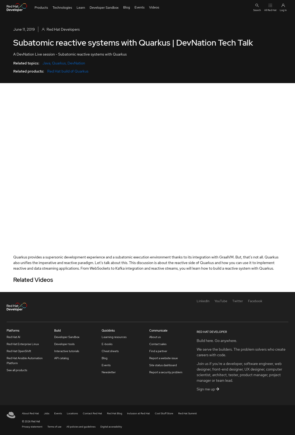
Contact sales (157, 344)
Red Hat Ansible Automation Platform (25, 360)
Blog (104, 358)
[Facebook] (255, 301)
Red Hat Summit (187, 413)
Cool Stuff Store (164, 413)
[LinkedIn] (203, 301)
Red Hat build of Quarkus (67, 71)
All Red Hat (270, 7)
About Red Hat (30, 413)
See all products (17, 370)
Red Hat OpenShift (19, 351)
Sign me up (208, 389)
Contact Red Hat (92, 413)
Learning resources (114, 337)
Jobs (46, 413)
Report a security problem (165, 372)
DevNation (76, 63)
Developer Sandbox (66, 337)
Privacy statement (32, 426)
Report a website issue (163, 358)
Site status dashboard (163, 365)
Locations (72, 413)
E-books (107, 344)
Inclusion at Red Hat (138, 413)
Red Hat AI (13, 337)
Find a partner (158, 351)
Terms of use (54, 426)
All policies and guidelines (80, 426)
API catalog (61, 358)
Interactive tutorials (66, 351)
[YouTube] (220, 301)
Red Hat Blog (114, 413)
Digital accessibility (111, 426)
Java (46, 63)
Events (106, 365)
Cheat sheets (110, 351)
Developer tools (64, 344)
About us (155, 337)
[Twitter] (237, 301)
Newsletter (109, 372)
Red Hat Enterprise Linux (23, 344)
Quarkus (59, 63)
